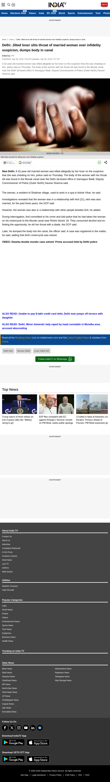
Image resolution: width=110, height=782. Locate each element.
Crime (11, 40)
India (41, 13)
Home (4, 13)
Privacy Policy (55, 775)
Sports (71, 13)
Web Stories (7, 572)
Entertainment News (11, 621)
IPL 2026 (51, 13)
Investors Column (9, 556)
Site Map (24, 775)
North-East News (9, 688)
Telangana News (62, 676)
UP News (6, 696)
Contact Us (7, 536)
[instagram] (19, 728)
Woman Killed (23, 351)
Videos (32, 13)
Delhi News (7, 672)
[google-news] (40, 728)
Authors (5, 568)
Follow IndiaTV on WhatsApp (55, 359)
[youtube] (26, 728)
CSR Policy (70, 775)
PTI (12, 56)
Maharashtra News (63, 669)
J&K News (6, 708)
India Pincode (8, 590)
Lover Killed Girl (41, 351)
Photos (5, 613)
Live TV (5, 564)
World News (7, 610)
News (4, 40)
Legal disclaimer (39, 775)
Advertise (6, 544)
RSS (87, 775)
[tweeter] (12, 728)
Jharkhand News (9, 680)
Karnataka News (9, 712)
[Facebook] (5, 728)
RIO (80, 775)
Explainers (6, 633)
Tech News (7, 629)
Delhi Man (8, 351)
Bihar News (7, 669)
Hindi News (7, 560)
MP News (6, 684)
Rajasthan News (62, 672)
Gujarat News (8, 704)
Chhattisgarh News (10, 700)
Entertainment (85, 13)
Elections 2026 (18, 13)
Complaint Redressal (11, 548)
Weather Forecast (10, 586)
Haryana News (8, 676)
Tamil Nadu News (9, 692)
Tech (97, 13)
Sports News (7, 625)
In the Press (7, 552)
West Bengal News (63, 680)
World (62, 13)
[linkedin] (33, 728)
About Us (6, 540)
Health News (7, 641)
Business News (9, 637)
